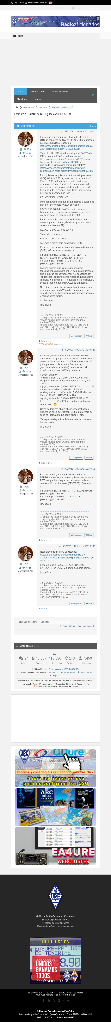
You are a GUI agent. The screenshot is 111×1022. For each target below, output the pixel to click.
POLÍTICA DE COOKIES (75, 993)
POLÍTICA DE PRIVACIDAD (55, 993)
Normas (38, 99)
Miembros (22, 99)
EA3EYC (49, 344)
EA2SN (27, 149)
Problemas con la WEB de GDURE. (64, 669)
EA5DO (42, 344)
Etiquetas (56, 675)
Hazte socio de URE (36, 2)
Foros (20, 91)
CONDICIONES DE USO (36, 993)
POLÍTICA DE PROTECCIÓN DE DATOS (50, 995)
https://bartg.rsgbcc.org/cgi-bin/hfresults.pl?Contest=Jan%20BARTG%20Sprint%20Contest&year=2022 (67, 557)
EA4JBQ (51, 672)
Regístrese (18, 2)
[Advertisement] (63, 718)
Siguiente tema (86, 626)
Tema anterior (67, 626)
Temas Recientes (60, 91)
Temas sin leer (37, 91)
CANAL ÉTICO (70, 995)
